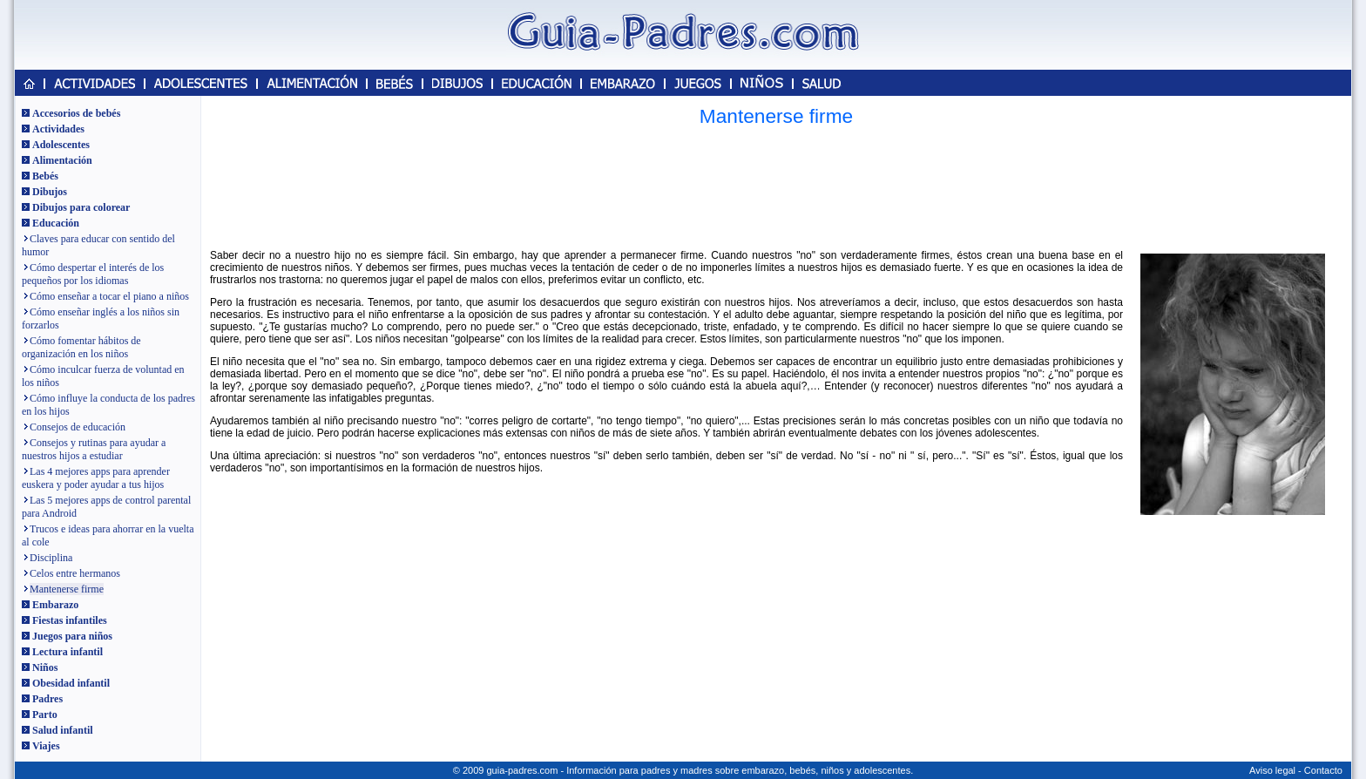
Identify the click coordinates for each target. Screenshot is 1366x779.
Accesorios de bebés (76, 113)
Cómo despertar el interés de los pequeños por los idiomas (93, 274)
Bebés (45, 176)
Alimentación (62, 160)
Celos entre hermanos (75, 573)
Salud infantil (62, 730)
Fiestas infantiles (69, 620)
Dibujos (49, 192)
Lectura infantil (67, 652)
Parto (44, 714)
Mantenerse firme (67, 589)
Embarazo (55, 605)
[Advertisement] (776, 187)
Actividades (58, 129)
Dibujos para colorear (81, 207)
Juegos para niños (72, 636)
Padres (47, 699)
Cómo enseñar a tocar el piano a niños (109, 296)
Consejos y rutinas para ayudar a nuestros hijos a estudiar (94, 449)
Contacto (1323, 770)
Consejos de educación (77, 427)
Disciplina (51, 558)
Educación (55, 223)
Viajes (46, 746)
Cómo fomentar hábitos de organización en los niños (81, 347)
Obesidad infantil (71, 683)
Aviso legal (1272, 770)
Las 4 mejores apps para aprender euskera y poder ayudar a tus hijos (96, 478)
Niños (44, 667)
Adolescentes (61, 145)
